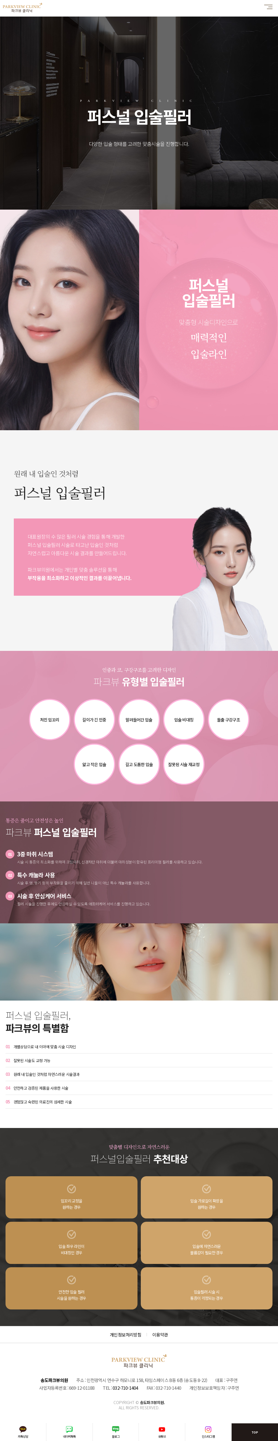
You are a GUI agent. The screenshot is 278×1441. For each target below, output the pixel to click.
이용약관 (160, 1334)
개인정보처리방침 (125, 1334)
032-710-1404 (125, 1387)
